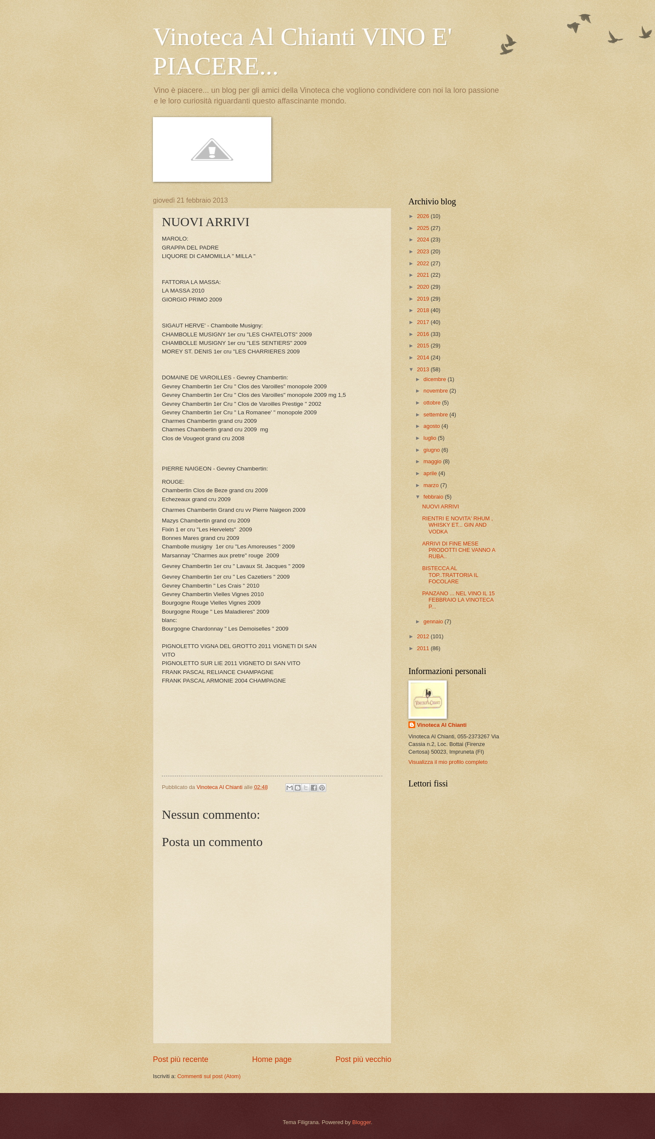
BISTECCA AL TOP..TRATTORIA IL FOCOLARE (450, 575)
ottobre (432, 402)
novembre (436, 390)
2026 (424, 216)
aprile (430, 473)
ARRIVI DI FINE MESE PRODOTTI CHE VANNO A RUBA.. (458, 550)
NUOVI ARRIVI (440, 506)
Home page (272, 1059)
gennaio (433, 621)
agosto (432, 426)
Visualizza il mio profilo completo (448, 762)
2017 (424, 322)
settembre (436, 414)
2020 (424, 287)
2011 (424, 648)
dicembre (435, 379)
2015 (424, 345)
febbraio (434, 496)
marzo (431, 485)
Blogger (361, 1122)
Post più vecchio (363, 1059)
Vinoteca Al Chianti (442, 725)
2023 (424, 251)
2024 (424, 239)
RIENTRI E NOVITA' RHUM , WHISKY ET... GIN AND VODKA (457, 525)
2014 (424, 357)
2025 (424, 228)
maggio (433, 461)
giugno (432, 450)
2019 (424, 299)
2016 (424, 334)
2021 (424, 275)
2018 (424, 310)
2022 (424, 263)
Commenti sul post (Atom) (209, 1076)
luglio (430, 438)
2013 (424, 369)
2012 (424, 636)
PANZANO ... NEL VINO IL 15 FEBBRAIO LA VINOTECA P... (458, 600)
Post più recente (180, 1059)
